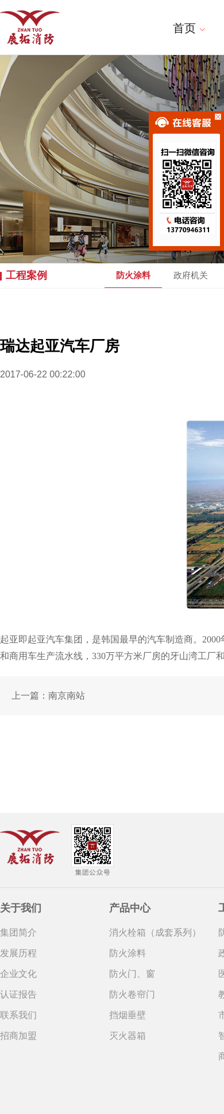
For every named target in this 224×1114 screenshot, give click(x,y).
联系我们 (18, 1015)
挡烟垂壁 (127, 1015)
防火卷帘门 (132, 994)
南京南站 (66, 695)
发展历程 (18, 953)
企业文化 (18, 974)
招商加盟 (18, 1036)
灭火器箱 (127, 1036)
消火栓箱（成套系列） (155, 932)
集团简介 (18, 932)
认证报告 (18, 994)
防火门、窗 (132, 974)
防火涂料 (133, 275)
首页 (189, 28)
